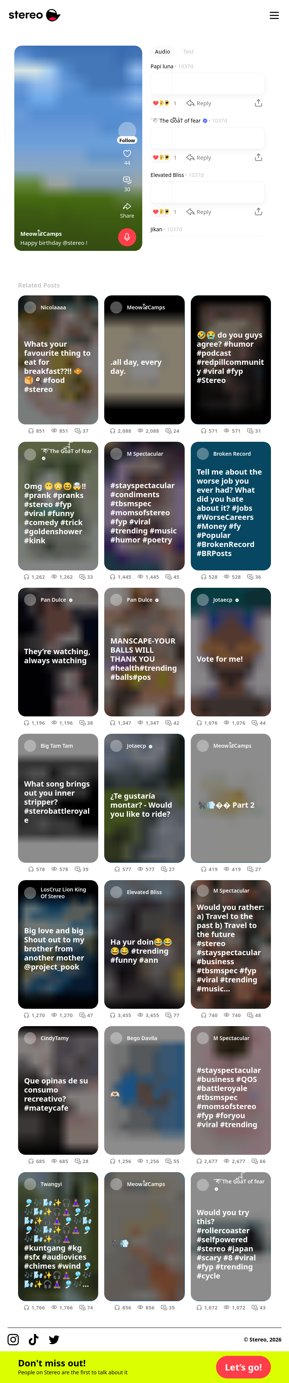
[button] (243, 1367)
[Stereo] (35, 15)
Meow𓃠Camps (41, 233)
